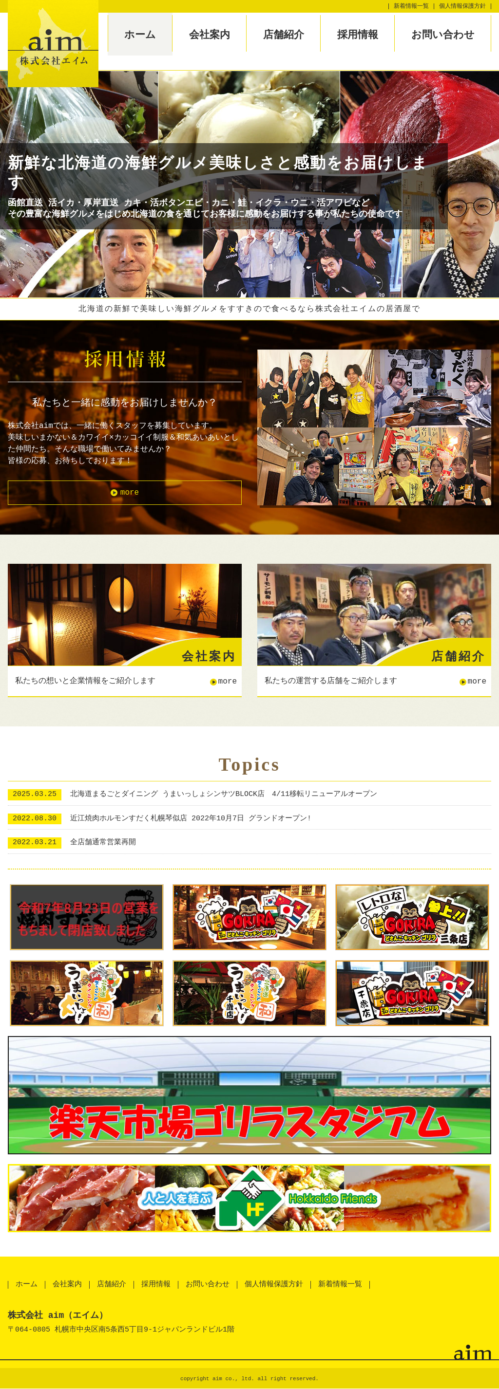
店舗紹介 (283, 34)
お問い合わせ (443, 34)
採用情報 (357, 34)
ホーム (140, 34)
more (129, 492)
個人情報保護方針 (462, 6)
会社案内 (209, 34)
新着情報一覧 (411, 6)
